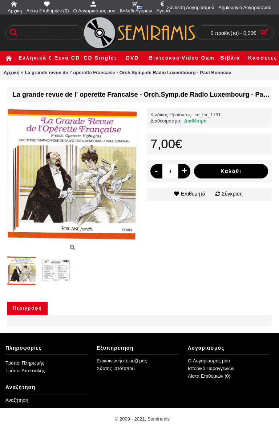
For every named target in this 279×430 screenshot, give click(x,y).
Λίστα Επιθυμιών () (209, 376)
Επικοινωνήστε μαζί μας (122, 360)
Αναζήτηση (16, 400)
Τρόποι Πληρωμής (24, 363)
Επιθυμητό (193, 194)
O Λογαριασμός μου (209, 360)
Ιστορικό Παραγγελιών (211, 368)
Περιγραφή (27, 308)
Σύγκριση (232, 194)
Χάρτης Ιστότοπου (116, 368)
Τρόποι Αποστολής (25, 370)
